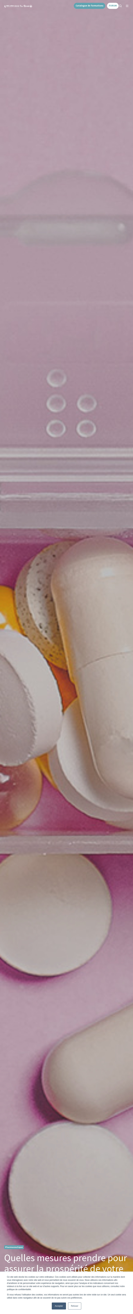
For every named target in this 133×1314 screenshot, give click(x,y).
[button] (120, 6)
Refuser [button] (74, 1306)
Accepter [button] (59, 1306)
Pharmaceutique (14, 1247)
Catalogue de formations (89, 5)
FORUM (113, 5)
